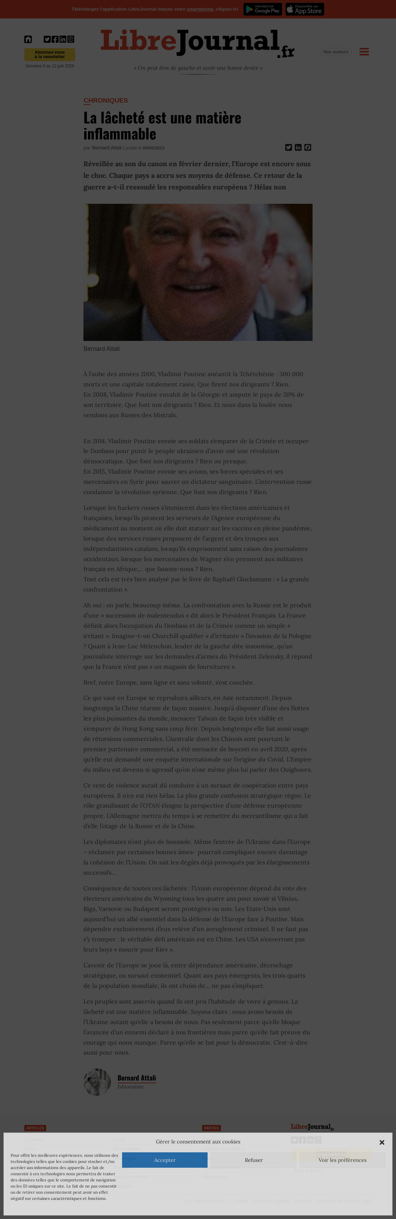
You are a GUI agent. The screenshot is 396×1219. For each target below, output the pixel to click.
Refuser (254, 1160)
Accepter (165, 1160)
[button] (382, 1141)
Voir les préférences (343, 1160)
